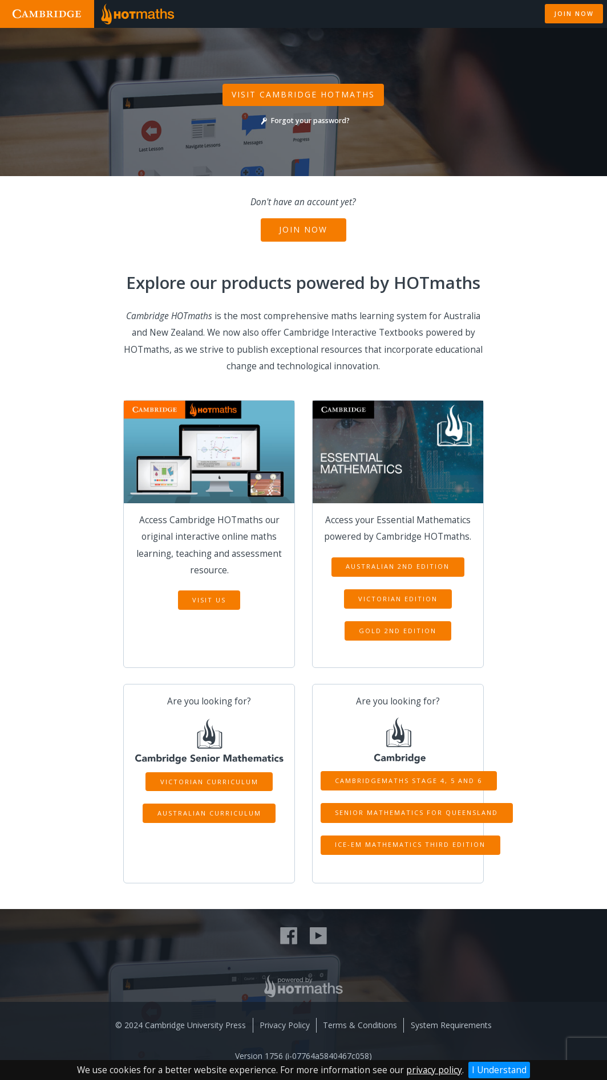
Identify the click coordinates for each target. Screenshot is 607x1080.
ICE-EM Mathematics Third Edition (410, 844)
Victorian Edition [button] (398, 598)
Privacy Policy (285, 1025)
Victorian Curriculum (209, 781)
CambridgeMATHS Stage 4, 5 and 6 (408, 780)
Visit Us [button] (209, 600)
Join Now (303, 229)
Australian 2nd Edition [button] (398, 566)
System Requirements (451, 1025)
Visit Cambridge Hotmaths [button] (303, 94)
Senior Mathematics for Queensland (416, 812)
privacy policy (434, 1070)
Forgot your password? (303, 120)
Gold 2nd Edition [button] (397, 630)
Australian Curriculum (209, 813)
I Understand (499, 1070)
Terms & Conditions (360, 1025)
